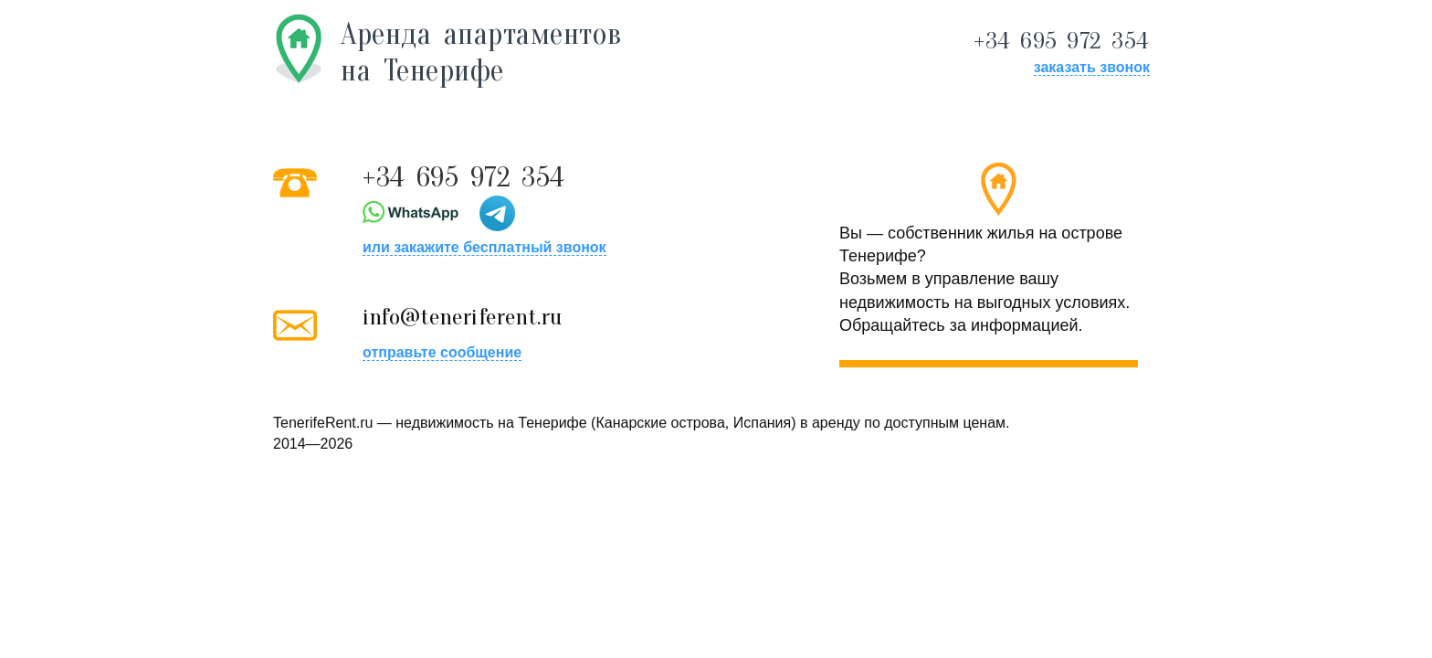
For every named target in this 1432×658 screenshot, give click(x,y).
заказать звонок (1092, 67)
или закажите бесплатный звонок (484, 247)
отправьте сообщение (442, 352)
